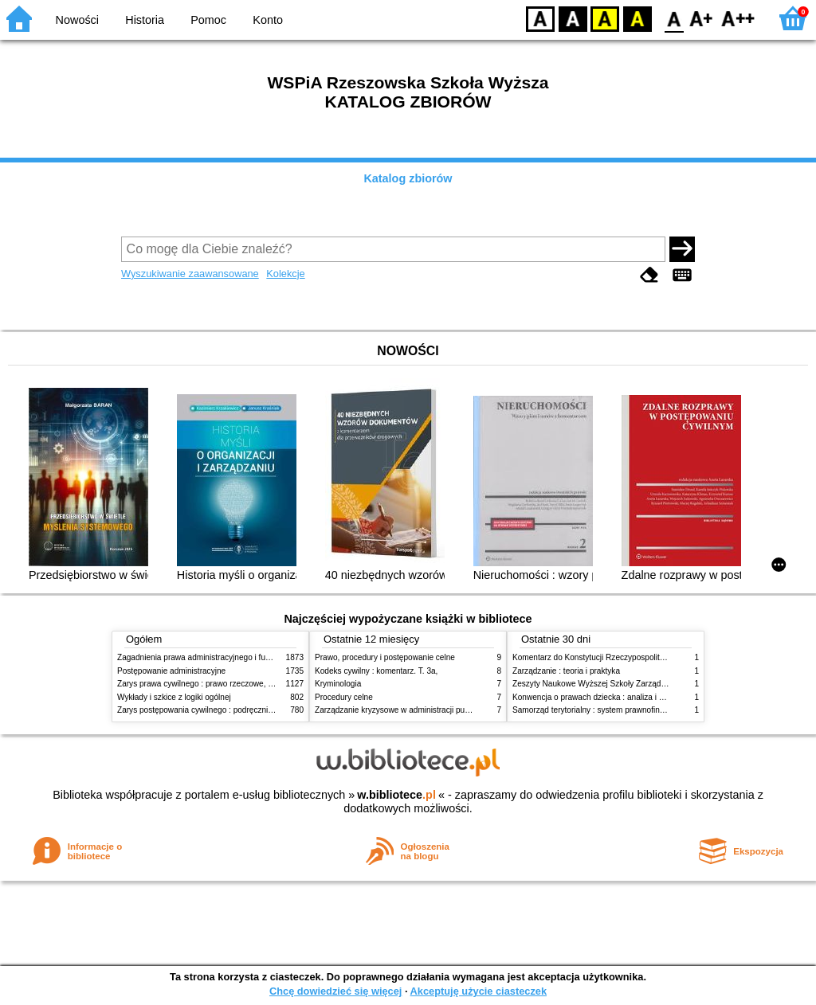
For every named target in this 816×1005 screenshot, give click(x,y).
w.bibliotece (396, 794)
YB (604, 18)
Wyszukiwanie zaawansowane (190, 274)
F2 (738, 18)
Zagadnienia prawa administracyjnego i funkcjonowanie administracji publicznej (258, 657)
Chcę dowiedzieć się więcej (335, 991)
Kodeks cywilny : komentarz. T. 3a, (376, 671)
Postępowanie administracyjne (171, 671)
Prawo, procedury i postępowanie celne (385, 657)
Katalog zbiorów (407, 178)
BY (637, 18)
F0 (673, 18)
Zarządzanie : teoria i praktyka (566, 671)
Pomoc (208, 20)
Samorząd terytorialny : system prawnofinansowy (599, 710)
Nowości (77, 20)
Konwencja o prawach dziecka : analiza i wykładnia (603, 697)
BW (573, 18)
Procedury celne (344, 697)
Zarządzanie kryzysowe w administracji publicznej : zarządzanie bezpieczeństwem (461, 710)
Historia (144, 20)
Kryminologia (338, 683)
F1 (701, 18)
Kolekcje (285, 274)
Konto (268, 20)
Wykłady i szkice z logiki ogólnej (174, 697)
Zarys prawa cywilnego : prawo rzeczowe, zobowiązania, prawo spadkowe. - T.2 (259, 683)
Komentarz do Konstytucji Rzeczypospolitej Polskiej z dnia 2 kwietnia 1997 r (647, 657)
